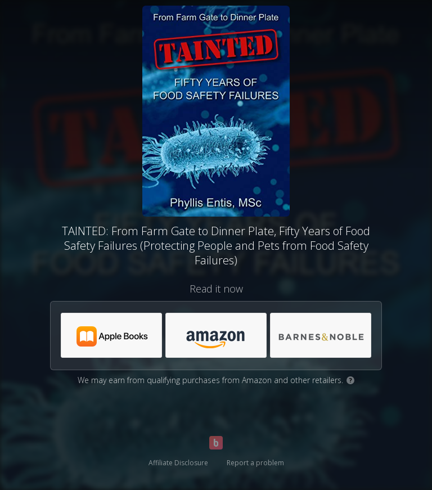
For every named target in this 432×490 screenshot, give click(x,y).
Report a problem (255, 462)
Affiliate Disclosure (178, 462)
